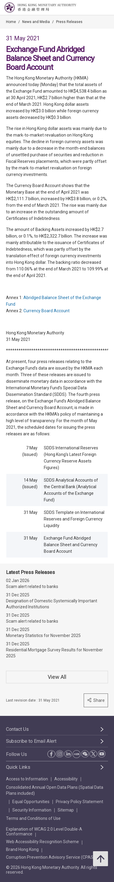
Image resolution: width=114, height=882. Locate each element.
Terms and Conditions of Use (33, 818)
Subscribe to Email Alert (31, 741)
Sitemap (66, 810)
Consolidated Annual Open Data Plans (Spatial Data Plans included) (54, 790)
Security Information (31, 810)
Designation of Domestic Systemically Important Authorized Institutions (51, 603)
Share (96, 700)
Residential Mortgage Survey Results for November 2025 (54, 652)
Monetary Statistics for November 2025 (43, 635)
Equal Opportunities (31, 801)
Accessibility (66, 779)
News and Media (36, 22)
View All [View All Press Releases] (57, 677)
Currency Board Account (46, 310)
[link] (94, 7)
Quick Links (18, 767)
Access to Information (27, 779)
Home (11, 22)
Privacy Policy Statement (79, 801)
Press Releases (69, 22)
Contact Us (17, 729)
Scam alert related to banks (32, 586)
